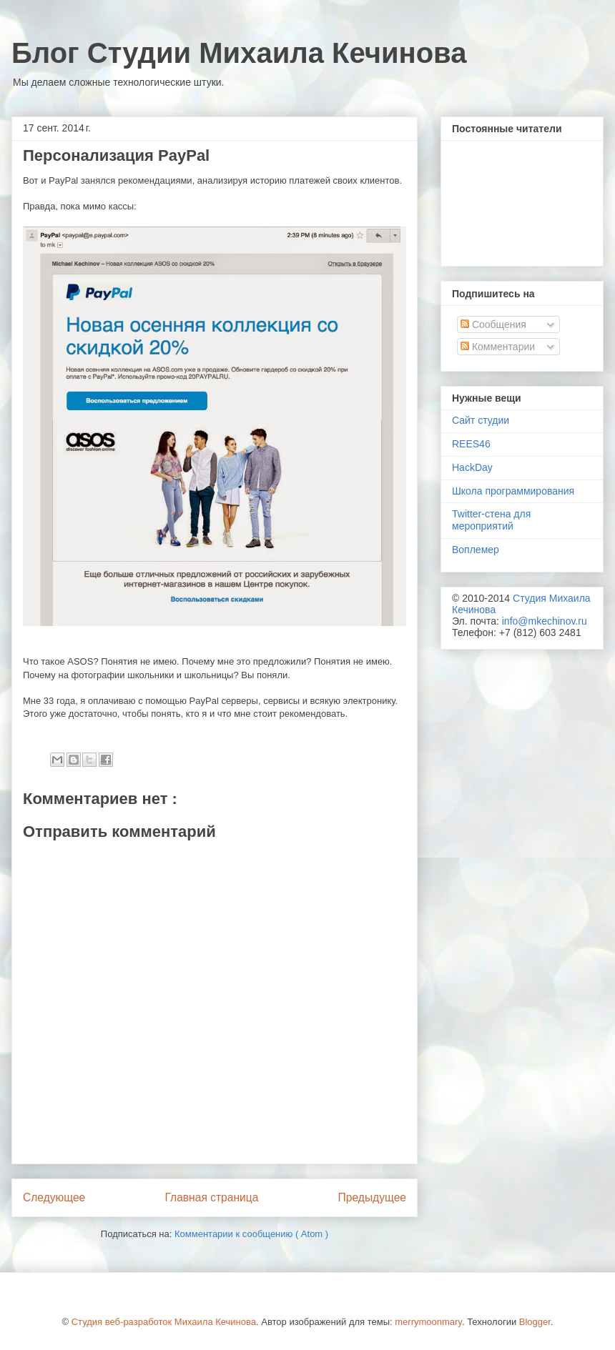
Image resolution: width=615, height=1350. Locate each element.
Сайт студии (480, 420)
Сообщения (493, 324)
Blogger (535, 1321)
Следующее (54, 1197)
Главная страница (211, 1197)
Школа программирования (513, 491)
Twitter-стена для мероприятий (491, 520)
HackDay (472, 467)
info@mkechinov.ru (544, 621)
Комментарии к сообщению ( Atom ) (251, 1234)
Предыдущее (372, 1197)
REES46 (471, 444)
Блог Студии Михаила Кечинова (238, 53)
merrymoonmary (428, 1321)
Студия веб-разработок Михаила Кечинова (164, 1321)
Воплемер (475, 549)
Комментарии (498, 346)
